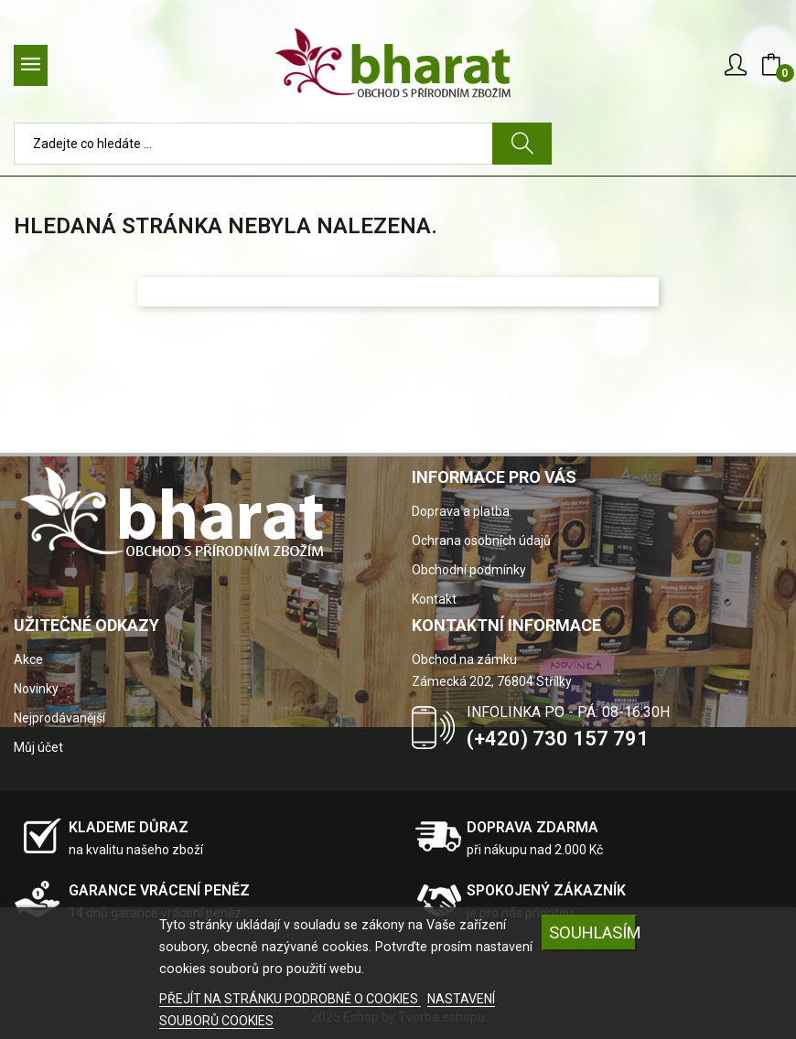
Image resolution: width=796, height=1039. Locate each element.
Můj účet (38, 747)
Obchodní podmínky (469, 569)
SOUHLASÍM (593, 932)
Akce (28, 659)
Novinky (36, 688)
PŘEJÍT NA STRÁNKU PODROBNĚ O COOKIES (290, 998)
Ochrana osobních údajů (481, 540)
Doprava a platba (461, 511)
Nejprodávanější (59, 718)
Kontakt (434, 599)
